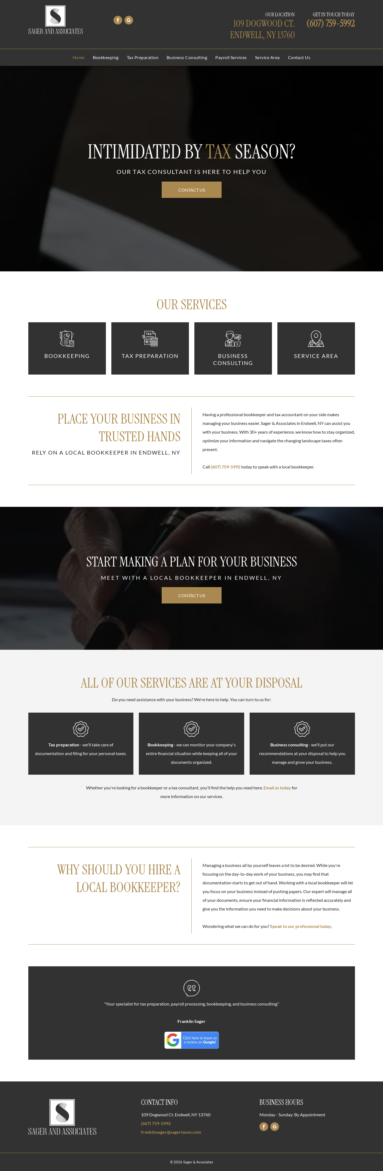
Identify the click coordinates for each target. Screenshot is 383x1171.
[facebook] (118, 21)
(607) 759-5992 (330, 23)
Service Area (316, 355)
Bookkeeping (67, 355)
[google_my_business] (128, 21)
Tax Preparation (150, 355)
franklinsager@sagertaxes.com (171, 1132)
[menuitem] (79, 57)
